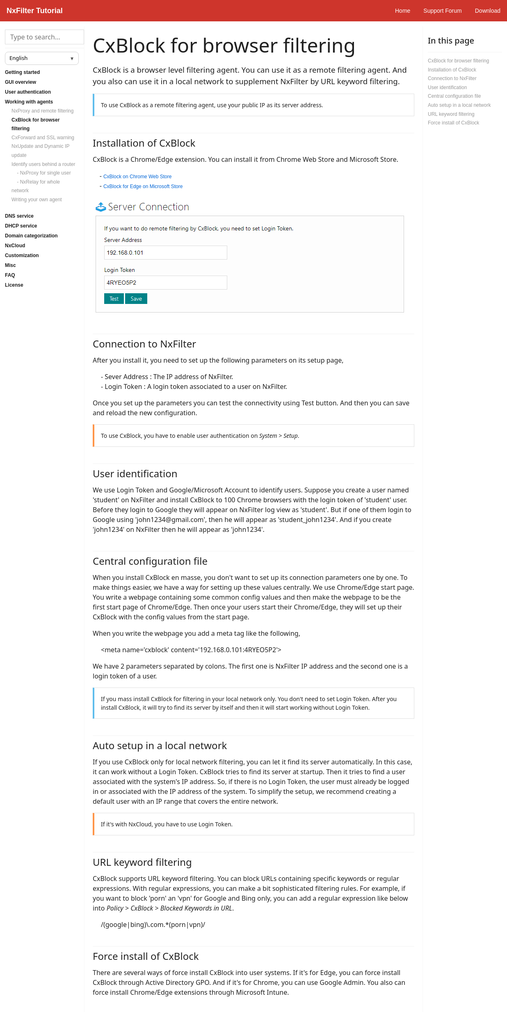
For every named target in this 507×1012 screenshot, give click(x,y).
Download (487, 10)
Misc (10, 265)
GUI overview (20, 82)
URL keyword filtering (451, 114)
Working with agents (29, 102)
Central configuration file (454, 96)
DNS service (19, 216)
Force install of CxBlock (453, 123)
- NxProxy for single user (41, 173)
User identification (447, 87)
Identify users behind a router (43, 164)
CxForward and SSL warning (42, 137)
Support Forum (442, 10)
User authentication (28, 92)
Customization (22, 255)
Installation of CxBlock (452, 70)
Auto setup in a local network (459, 105)
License (14, 285)
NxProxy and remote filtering (42, 111)
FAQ (10, 275)
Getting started (22, 72)
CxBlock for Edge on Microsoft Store (143, 186)
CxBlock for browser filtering (458, 61)
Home (402, 10)
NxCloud (15, 245)
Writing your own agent (36, 199)
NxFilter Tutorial (35, 11)
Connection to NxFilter (452, 78)
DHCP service (21, 226)
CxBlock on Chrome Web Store (137, 176)
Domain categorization (31, 236)
